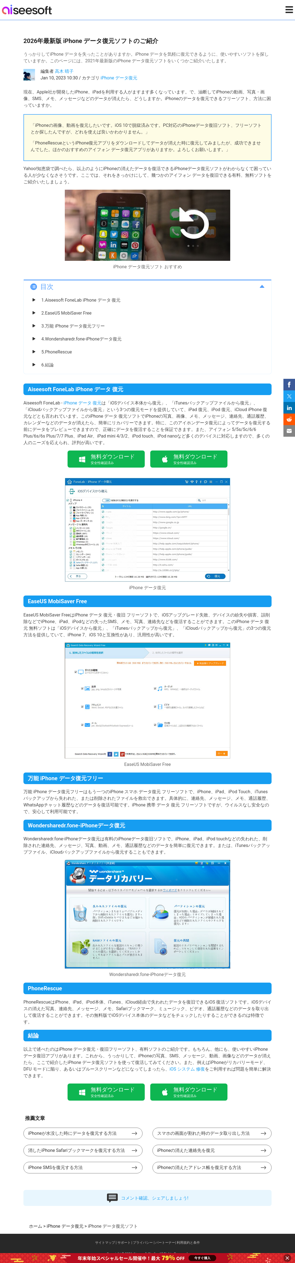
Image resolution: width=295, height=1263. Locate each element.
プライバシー (143, 1243)
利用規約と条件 (188, 1243)
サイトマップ (105, 1243)
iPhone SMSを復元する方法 (55, 1167)
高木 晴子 (64, 71)
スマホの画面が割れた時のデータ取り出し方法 (203, 1133)
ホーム (35, 1226)
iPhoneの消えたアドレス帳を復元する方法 (199, 1167)
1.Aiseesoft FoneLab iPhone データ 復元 (81, 300)
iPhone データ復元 (119, 78)
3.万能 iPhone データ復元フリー (73, 326)
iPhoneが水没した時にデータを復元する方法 (72, 1133)
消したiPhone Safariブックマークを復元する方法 (76, 1150)
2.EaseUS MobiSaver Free (66, 313)
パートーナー (165, 1243)
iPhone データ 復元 (82, 403)
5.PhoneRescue (56, 352)
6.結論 (47, 365)
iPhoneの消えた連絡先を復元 (186, 1150)
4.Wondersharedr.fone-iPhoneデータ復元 (81, 339)
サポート (124, 1243)
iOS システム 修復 (187, 1069)
